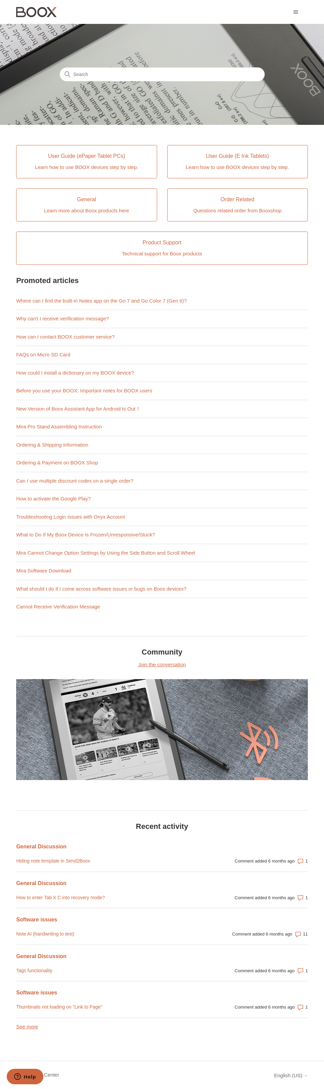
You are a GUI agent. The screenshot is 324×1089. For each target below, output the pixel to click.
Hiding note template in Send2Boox (53, 861)
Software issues (36, 919)
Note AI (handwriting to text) (45, 934)
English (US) (291, 1075)
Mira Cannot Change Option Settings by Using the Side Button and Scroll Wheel (105, 553)
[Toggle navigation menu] (296, 12)
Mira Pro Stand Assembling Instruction (59, 426)
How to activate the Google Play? (53, 498)
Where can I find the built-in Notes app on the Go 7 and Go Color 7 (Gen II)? (101, 301)
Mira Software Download (43, 570)
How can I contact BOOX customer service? (65, 337)
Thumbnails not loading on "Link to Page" (59, 1007)
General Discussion (41, 846)
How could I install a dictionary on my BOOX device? (75, 373)
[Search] (162, 74)
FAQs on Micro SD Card (43, 354)
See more (27, 1026)
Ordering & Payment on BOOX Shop (57, 462)
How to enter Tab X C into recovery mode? (60, 897)
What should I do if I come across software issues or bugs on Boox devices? (101, 589)
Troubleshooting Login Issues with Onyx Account (70, 517)
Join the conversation (162, 664)
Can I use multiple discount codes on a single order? (75, 481)
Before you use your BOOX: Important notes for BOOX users (84, 390)
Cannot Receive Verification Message (58, 606)
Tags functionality (34, 970)
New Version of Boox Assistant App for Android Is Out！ (78, 409)
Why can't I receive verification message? (62, 318)
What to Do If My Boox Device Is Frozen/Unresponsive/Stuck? (85, 534)
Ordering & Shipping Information (52, 445)
